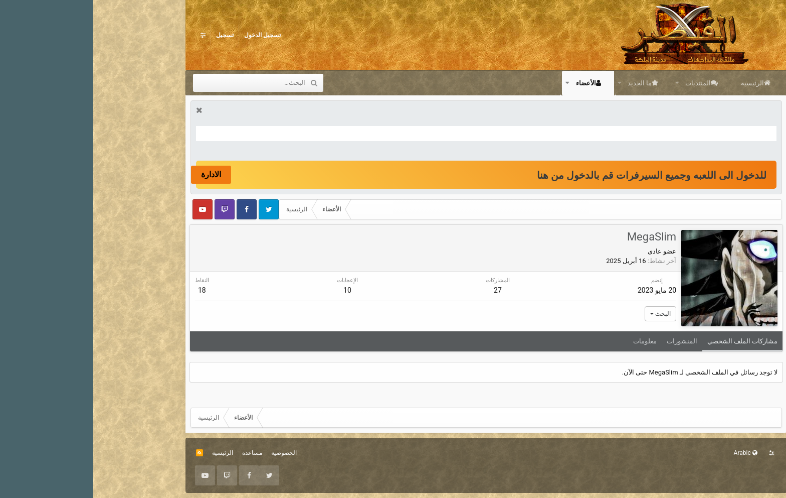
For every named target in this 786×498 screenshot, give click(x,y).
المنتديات (605, 83)
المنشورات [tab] (587, 341)
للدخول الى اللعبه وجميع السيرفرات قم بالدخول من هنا (558, 175)
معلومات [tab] (550, 341)
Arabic (652, 452)
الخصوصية (191, 452)
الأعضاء (493, 83)
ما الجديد (546, 83)
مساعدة (159, 452)
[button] (583, 83)
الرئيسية (659, 83)
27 (404, 290)
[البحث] (164, 83)
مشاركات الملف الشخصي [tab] (648, 341)
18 (110, 290)
